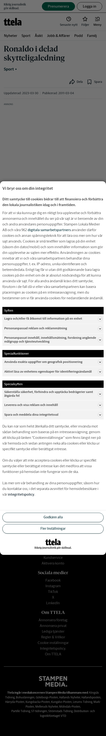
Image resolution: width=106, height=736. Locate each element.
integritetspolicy (21, 494)
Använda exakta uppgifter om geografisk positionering (53, 362)
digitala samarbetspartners (49, 230)
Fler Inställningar (53, 529)
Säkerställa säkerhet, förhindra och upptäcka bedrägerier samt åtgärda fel (53, 394)
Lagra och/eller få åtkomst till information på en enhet (53, 319)
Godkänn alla (53, 517)
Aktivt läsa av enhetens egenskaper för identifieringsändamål (53, 371)
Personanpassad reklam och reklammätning (53, 328)
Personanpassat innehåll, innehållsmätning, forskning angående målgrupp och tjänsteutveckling (53, 340)
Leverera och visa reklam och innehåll (53, 405)
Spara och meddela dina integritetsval (53, 414)
